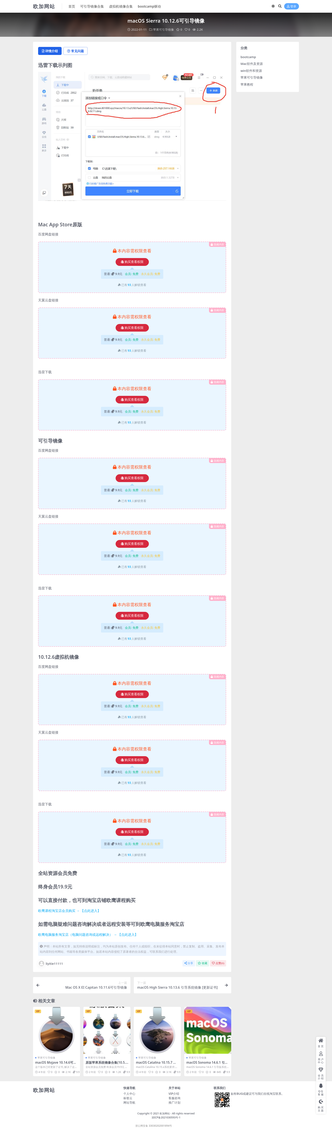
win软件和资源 (251, 70)
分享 (188, 963)
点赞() (218, 963)
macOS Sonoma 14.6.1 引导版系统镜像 (207, 1064)
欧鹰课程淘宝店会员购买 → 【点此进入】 (69, 910)
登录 (291, 6)
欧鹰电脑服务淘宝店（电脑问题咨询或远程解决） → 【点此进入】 (88, 934)
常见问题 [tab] (75, 51)
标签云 (127, 1098)
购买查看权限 (132, 262)
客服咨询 (174, 1098)
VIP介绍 (174, 1094)
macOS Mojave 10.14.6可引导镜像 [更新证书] (55, 1064)
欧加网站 (165, 1113)
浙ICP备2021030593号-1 (166, 1117)
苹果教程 (247, 84)
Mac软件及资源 (252, 64)
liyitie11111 (50, 963)
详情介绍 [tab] (50, 51)
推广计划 (174, 1102)
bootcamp (248, 57)
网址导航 (129, 1102)
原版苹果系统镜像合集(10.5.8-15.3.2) (106, 1064)
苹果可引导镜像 (163, 29)
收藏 (202, 963)
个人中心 (129, 1094)
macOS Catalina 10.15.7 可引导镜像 (156, 1064)
